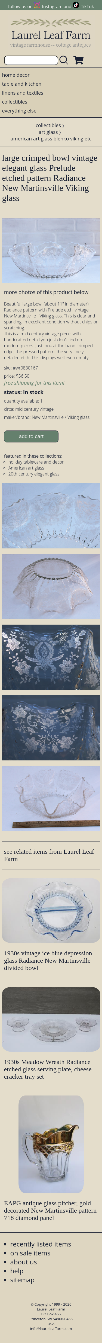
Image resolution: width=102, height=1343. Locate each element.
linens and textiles (22, 92)
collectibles (14, 101)
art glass (48, 132)
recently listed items (40, 1243)
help (17, 1270)
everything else (19, 110)
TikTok (87, 6)
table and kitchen (22, 84)
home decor (16, 75)
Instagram (52, 6)
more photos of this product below (46, 292)
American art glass (26, 468)
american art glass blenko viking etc (51, 138)
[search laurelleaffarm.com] (65, 60)
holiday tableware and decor (36, 462)
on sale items (30, 1252)
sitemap (22, 1279)
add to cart (31, 436)
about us (23, 1261)
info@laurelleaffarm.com (51, 1328)
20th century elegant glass (34, 474)
